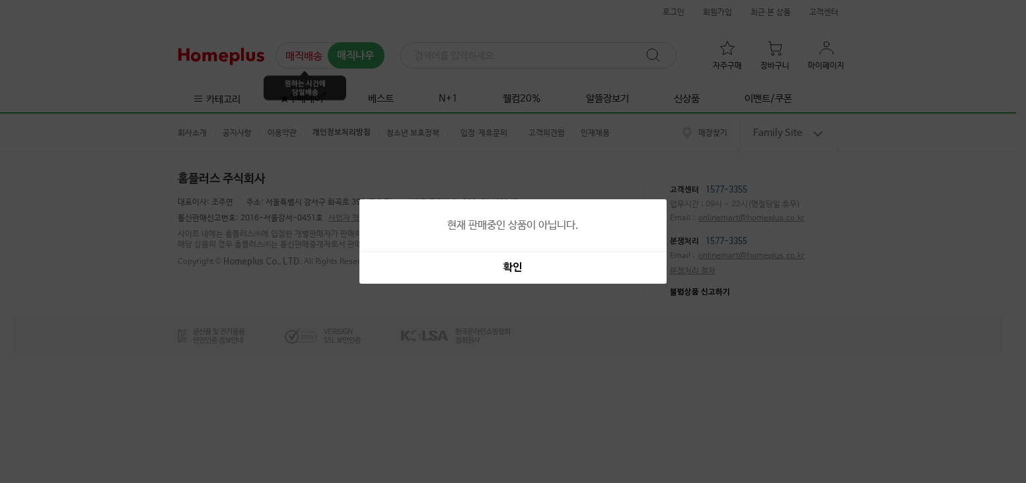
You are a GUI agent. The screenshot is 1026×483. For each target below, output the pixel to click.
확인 (512, 268)
